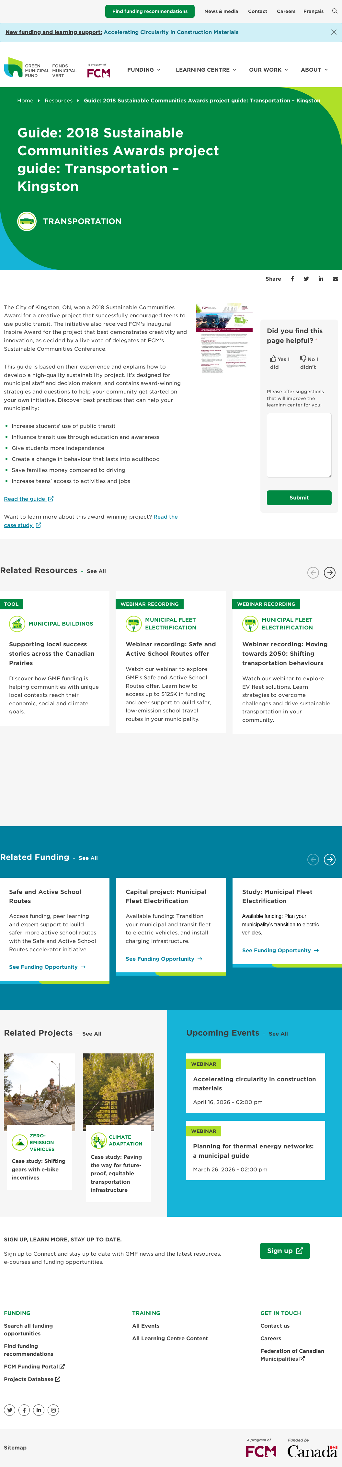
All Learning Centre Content (170, 1338)
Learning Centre (203, 70)
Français (313, 11)
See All (96, 571)
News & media (221, 11)
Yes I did (280, 363)
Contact (257, 11)
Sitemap (15, 1448)
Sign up (277, 1253)
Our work (265, 70)
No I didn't (309, 363)
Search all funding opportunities (28, 1330)
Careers (286, 11)
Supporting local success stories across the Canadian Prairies (52, 653)
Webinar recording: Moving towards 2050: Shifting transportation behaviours (285, 653)
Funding (140, 70)
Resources (59, 101)
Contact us (275, 1326)
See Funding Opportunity (43, 967)
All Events (145, 1326)
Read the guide (25, 499)
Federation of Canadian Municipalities (292, 1355)
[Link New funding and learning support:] (54, 32)
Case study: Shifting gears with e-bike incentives (38, 1169)
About (311, 70)
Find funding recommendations (150, 11)
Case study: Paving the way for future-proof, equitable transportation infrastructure (116, 1173)
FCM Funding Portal (34, 1367)
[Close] (334, 32)
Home (25, 101)
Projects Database (32, 1379)
